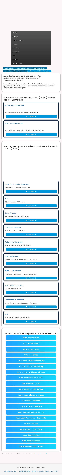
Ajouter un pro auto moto (40, 471)
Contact (15, 59)
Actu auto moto (17, 63)
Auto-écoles (16, 48)
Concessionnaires (18, 40)
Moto (14, 55)
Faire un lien (54, 471)
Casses (15, 44)
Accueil (15, 32)
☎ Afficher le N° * (31, 116)
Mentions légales (24, 471)
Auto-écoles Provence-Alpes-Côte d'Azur (31, 68)
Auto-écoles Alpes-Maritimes (15, 71)
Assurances (16, 52)
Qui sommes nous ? (10, 471)
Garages (15, 36)
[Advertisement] (31, 16)
